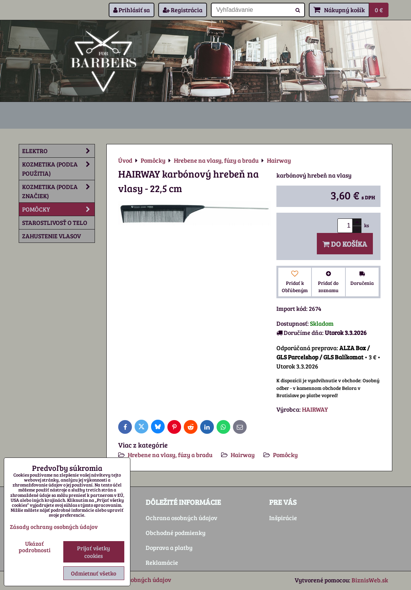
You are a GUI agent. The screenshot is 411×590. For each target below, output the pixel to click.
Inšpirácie (283, 518)
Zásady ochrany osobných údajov (54, 526)
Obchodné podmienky (176, 533)
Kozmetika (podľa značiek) (58, 191)
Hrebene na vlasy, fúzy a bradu (170, 455)
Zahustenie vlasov (51, 236)
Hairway (243, 455)
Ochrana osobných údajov (181, 518)
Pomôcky (285, 455)
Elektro (58, 150)
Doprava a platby (169, 547)
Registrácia (182, 10)
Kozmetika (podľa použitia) (58, 169)
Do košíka (345, 244)
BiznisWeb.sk (370, 580)
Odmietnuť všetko (93, 573)
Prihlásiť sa (131, 10)
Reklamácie (162, 562)
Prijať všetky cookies (93, 551)
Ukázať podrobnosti (34, 546)
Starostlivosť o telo (54, 222)
